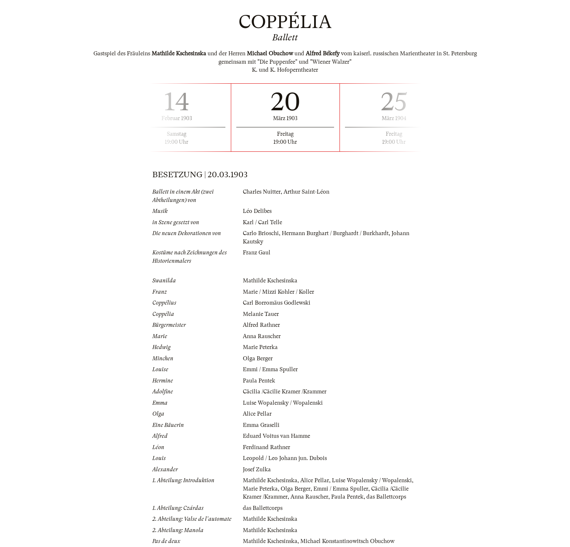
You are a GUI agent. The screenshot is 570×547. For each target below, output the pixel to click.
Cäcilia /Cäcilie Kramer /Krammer (284, 391)
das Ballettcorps (386, 497)
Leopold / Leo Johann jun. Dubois (285, 458)
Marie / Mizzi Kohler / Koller (278, 292)
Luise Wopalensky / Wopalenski (283, 403)
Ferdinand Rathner (266, 447)
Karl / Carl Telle (262, 222)
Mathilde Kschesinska (270, 280)
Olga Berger (258, 358)
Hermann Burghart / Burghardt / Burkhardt (335, 233)
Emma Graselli (261, 425)
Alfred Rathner (261, 325)
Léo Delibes (257, 211)
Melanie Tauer (261, 314)
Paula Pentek (259, 380)
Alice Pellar (257, 414)
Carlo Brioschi (261, 233)
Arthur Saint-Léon (306, 192)
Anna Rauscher (262, 336)
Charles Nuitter (262, 192)
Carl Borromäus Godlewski (276, 303)
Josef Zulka (257, 469)
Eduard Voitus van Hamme (276, 436)
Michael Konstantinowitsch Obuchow (347, 541)
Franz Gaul (256, 252)
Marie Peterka (260, 347)
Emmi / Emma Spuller (270, 369)
